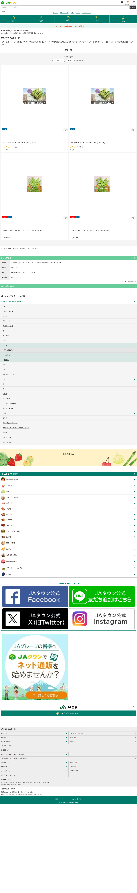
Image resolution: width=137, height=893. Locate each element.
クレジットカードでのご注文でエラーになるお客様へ (68, 26)
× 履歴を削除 (7, 464)
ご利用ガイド (5, 763)
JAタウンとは (5, 733)
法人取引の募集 (74, 771)
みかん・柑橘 (64, 13)
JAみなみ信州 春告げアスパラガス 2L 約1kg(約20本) (19, 143)
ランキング (73, 737)
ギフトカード (73, 742)
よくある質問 (73, 763)
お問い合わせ (5, 767)
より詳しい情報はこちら (129, 282)
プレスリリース (5, 771)
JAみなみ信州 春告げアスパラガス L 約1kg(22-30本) (87, 143)
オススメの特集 (5, 742)
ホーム (3, 248)
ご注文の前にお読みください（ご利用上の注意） (15, 758)
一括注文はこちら (6, 746)
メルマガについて (8, 286)
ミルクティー (86, 13)
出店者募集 (73, 767)
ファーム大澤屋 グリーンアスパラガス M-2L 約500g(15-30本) (22, 230)
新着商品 (3, 737)
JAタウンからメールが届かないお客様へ (12, 754)
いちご (55, 13)
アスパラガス (34, 248)
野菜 (28, 248)
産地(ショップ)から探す (76, 733)
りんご (78, 13)
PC (80, 799)
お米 (72, 13)
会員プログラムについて (8, 775)
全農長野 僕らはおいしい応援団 (15, 248)
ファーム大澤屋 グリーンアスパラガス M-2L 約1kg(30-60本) (90, 230)
